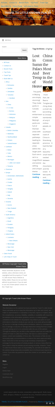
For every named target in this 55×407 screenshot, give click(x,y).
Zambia (9, 88)
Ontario (9, 140)
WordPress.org (7, 377)
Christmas (9, 169)
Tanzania (10, 95)
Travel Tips (44, 3)
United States (10, 234)
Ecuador (10, 224)
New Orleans (13, 240)
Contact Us (13, 3)
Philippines (12, 121)
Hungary (10, 189)
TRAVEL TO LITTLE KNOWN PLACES (27, 12)
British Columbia (12, 130)
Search (4, 47)
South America (10, 215)
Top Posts (34, 3)
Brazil (9, 221)
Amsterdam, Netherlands (15, 176)
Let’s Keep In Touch (31, 6)
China (9, 104)
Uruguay (10, 231)
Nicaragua (10, 160)
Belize (9, 150)
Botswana (10, 85)
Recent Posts (24, 3)
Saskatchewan (12, 143)
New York (10, 247)
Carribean (9, 147)
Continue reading (36, 175)
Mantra (40, 402)
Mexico (9, 156)
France (9, 185)
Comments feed (8, 374)
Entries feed (6, 371)
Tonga (9, 211)
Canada (8, 127)
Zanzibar (12, 98)
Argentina (10, 218)
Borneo (11, 111)
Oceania (8, 202)
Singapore (12, 124)
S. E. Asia (10, 108)
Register (5, 364)
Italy (8, 195)
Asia (7, 101)
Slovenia (10, 198)
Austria (9, 179)
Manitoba (10, 134)
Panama (10, 166)
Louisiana (10, 237)
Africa (7, 82)
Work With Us (6, 6)
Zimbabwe (10, 91)
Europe (8, 172)
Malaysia (12, 117)
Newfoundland (12, 137)
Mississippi (10, 244)
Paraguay (10, 228)
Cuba (9, 153)
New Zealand (11, 208)
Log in (5, 367)
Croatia (9, 182)
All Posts (4, 3)
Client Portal (17, 6)
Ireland (9, 192)
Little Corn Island (14, 163)
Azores (9, 205)
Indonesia (12, 114)
